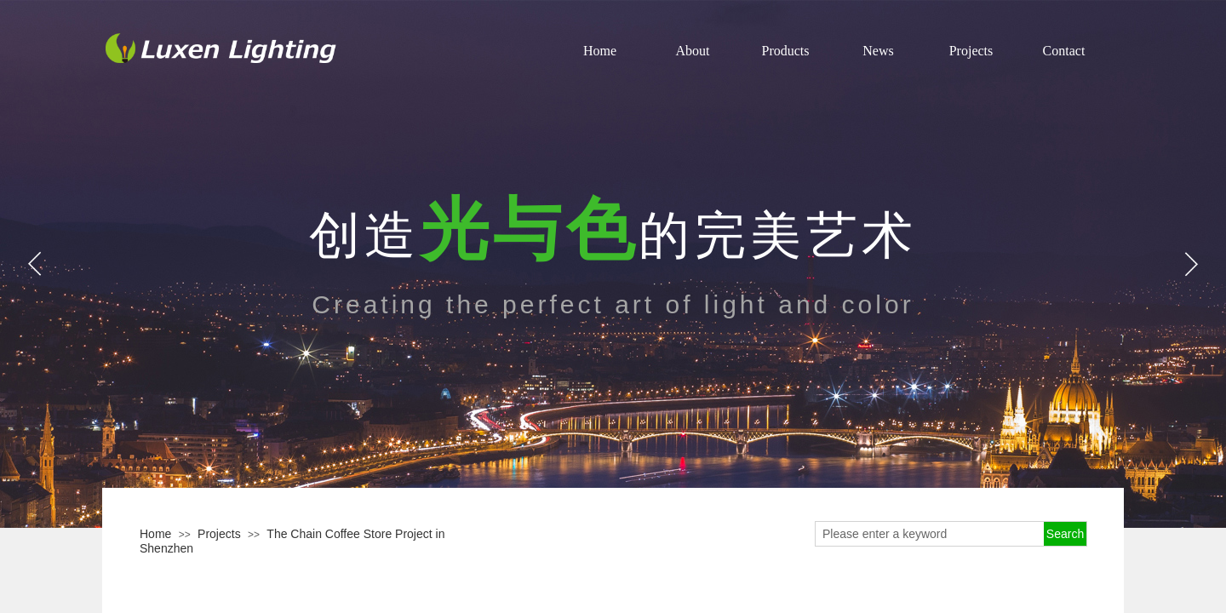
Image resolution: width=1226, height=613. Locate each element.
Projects (219, 534)
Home (155, 534)
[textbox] (930, 534)
